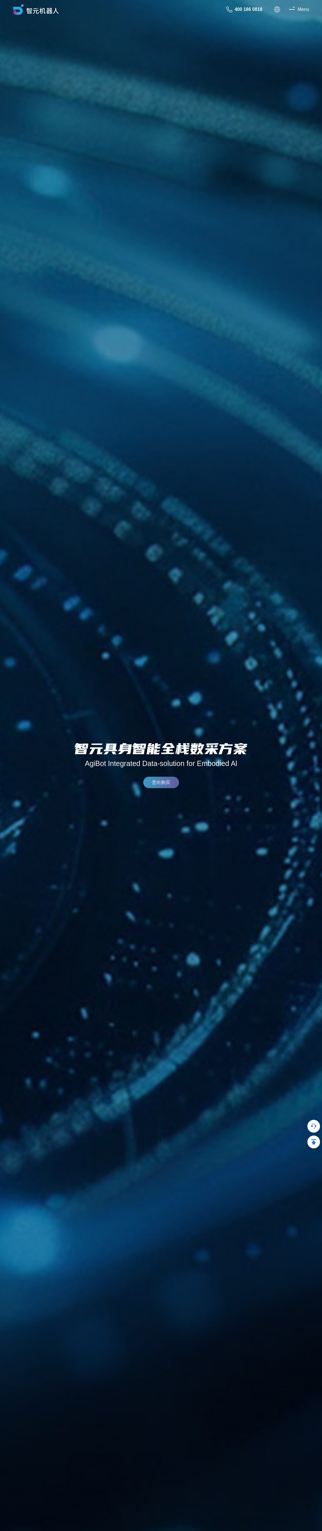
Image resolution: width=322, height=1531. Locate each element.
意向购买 (161, 785)
